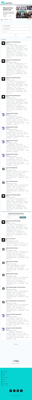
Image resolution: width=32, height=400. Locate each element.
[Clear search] (29, 26)
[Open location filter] (29, 32)
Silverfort (7, 43)
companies (6, 19)
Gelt (6, 245)
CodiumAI (7, 116)
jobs (1, 19)
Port (7, 172)
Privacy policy (13, 363)
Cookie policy (18, 363)
